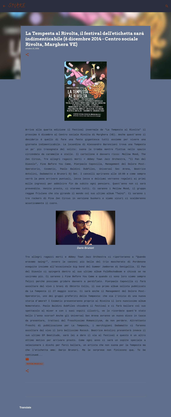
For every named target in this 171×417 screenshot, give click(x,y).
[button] (27, 55)
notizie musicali (35, 364)
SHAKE (16, 6)
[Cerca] (29, 6)
